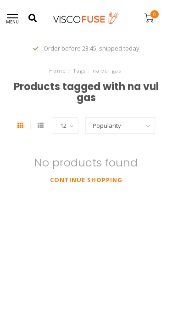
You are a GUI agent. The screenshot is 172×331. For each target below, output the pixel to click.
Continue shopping (86, 180)
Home (57, 70)
